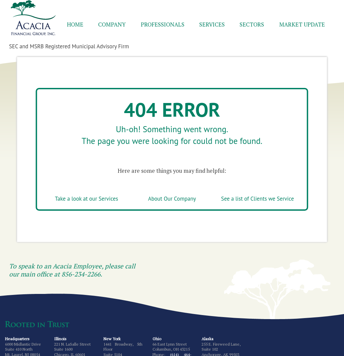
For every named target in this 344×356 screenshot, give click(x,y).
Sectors (252, 24)
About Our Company (172, 198)
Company (112, 24)
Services (212, 24)
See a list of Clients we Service (257, 198)
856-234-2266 (80, 274)
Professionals (162, 24)
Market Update (302, 24)
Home (75, 24)
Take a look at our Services (86, 198)
